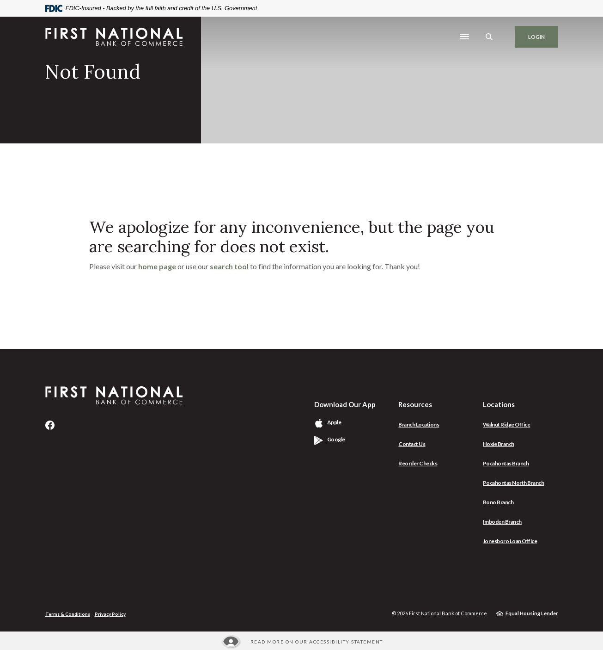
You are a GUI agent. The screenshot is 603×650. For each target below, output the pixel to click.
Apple (345, 422)
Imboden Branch (502, 521)
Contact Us (411, 443)
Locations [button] (499, 404)
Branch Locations (418, 424)
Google (347, 439)
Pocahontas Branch (506, 463)
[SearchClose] (489, 37)
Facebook (50, 425)
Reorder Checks (417, 463)
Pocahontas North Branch (513, 482)
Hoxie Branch (498, 443)
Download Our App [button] (345, 404)
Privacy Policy (110, 614)
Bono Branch (498, 502)
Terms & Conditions (67, 614)
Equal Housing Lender (532, 613)
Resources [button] (415, 404)
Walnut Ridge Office (506, 424)
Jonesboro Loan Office (510, 541)
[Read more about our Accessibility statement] (301, 642)
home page (157, 266)
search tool (229, 266)
